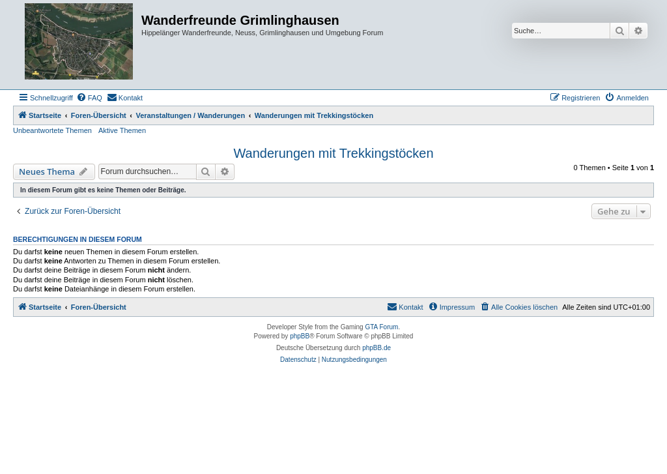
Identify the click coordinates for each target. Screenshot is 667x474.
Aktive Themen (122, 130)
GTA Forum (381, 327)
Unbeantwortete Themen (52, 130)
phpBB (299, 336)
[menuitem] (89, 98)
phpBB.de (376, 347)
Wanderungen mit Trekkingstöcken (333, 153)
